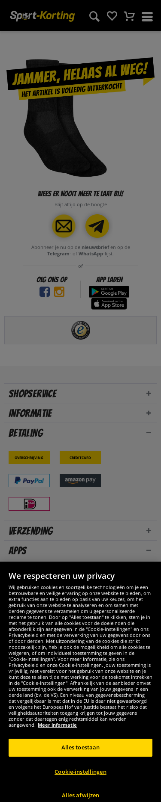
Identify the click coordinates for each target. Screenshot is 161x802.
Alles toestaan (80, 758)
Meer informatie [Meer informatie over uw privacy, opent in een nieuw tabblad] (57, 736)
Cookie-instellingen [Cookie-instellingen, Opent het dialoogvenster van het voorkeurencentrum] (80, 782)
